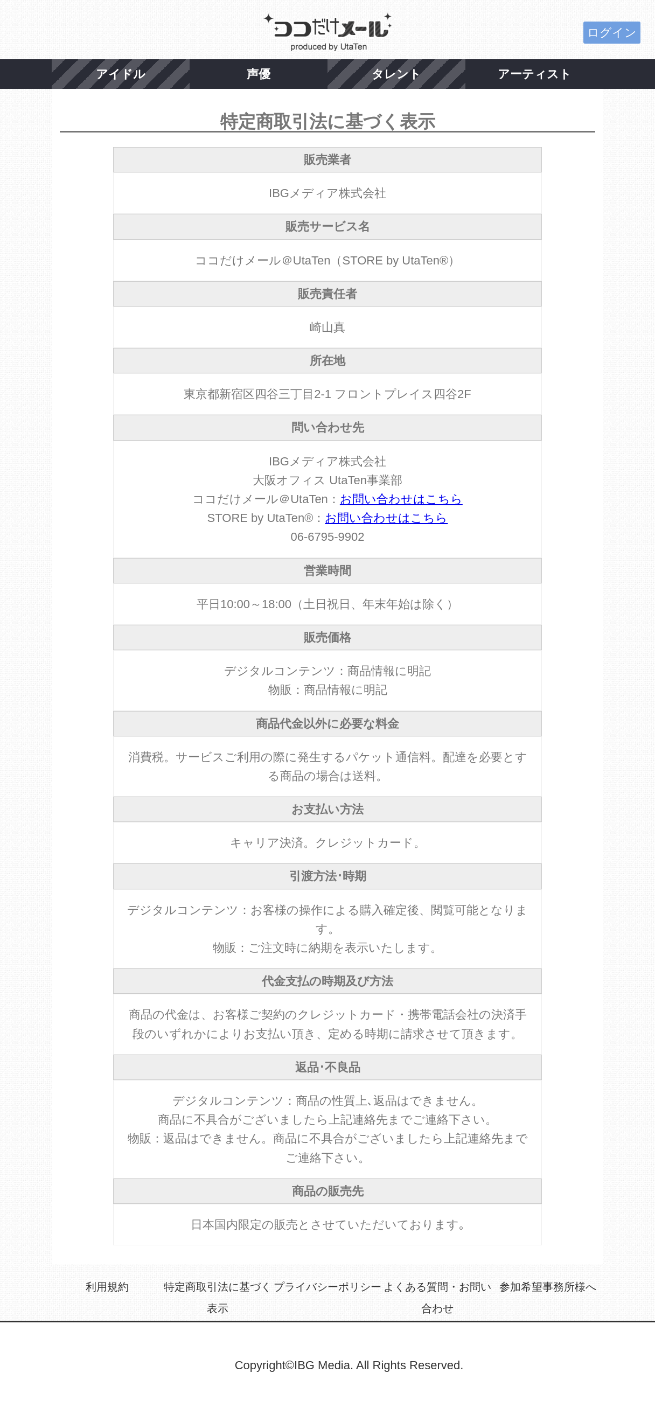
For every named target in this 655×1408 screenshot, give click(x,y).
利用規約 (107, 1287)
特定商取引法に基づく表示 (217, 1297)
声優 (258, 74)
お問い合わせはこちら (401, 499)
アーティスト (535, 74)
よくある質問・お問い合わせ (437, 1297)
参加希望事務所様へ (547, 1287)
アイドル (120, 74)
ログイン (612, 32)
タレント (396, 74)
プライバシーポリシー (327, 1287)
